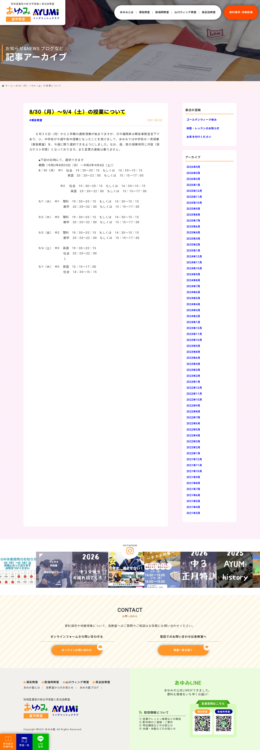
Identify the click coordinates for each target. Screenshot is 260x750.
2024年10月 (194, 268)
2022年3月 (193, 441)
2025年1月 (193, 250)
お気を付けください (199, 136)
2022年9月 (193, 405)
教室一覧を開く (191, 648)
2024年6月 (193, 292)
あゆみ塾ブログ (89, 687)
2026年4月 (193, 167)
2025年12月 (194, 191)
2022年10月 (194, 399)
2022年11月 (194, 393)
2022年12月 (194, 387)
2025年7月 (193, 220)
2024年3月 (193, 310)
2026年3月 (193, 173)
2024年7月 (193, 286)
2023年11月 (194, 334)
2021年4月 (193, 507)
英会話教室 (209, 12)
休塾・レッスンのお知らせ (203, 128)
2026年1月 (193, 185)
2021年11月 (194, 465)
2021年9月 (193, 477)
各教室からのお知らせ (59, 687)
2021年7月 (193, 489)
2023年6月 (193, 357)
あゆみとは (127, 12)
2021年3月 (193, 513)
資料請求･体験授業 (241, 12)
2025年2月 (193, 244)
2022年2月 (193, 447)
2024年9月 (193, 274)
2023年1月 (193, 381)
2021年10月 (194, 471)
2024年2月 (193, 316)
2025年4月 (193, 232)
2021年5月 (193, 501)
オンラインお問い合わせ (82, 648)
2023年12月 (194, 328)
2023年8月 (193, 352)
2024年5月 (193, 298)
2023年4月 (193, 364)
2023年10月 (194, 340)
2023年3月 (193, 370)
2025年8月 (193, 214)
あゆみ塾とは (31, 687)
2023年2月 (193, 376)
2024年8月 (193, 280)
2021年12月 (194, 459)
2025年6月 (193, 226)
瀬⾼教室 (144, 12)
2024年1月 (193, 322)
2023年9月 (193, 346)
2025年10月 (194, 202)
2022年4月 (193, 435)
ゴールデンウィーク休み (202, 119)
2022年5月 (193, 429)
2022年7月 (193, 417)
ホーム (9, 85)
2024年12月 (194, 256)
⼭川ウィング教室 (185, 12)
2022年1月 (193, 453)
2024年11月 (194, 262)
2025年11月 (194, 196)
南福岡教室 (162, 12)
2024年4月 (193, 304)
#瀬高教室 (35, 120)
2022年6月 (193, 423)
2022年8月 (193, 411)
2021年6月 (193, 495)
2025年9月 (193, 208)
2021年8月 (193, 483)
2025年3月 (193, 238)
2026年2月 (193, 179)
